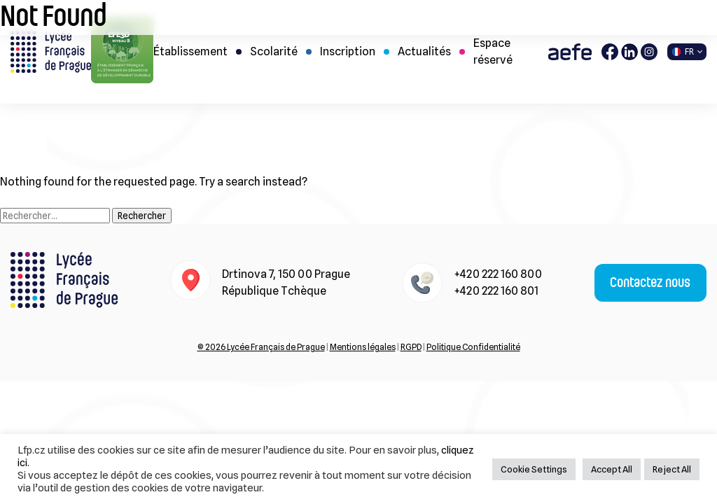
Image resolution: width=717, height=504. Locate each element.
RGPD (411, 347)
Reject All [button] (672, 469)
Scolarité (274, 51)
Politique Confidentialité (473, 347)
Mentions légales (363, 347)
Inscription (347, 51)
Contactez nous (650, 283)
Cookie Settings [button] (534, 469)
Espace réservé (493, 51)
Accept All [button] (611, 469)
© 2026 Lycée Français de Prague (261, 347)
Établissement (190, 51)
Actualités (424, 51)
